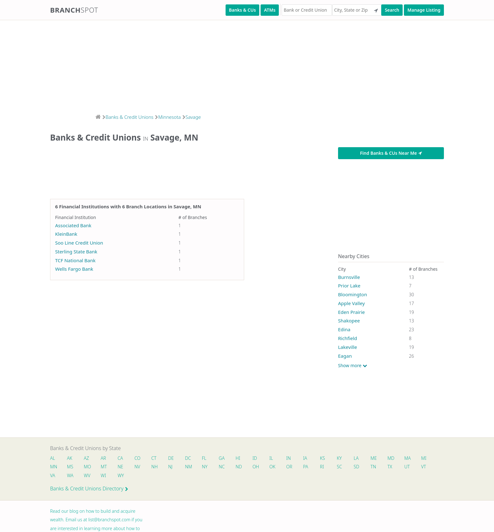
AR (104, 458)
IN (291, 458)
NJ (171, 467)
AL (52, 458)
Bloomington (352, 294)
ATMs (269, 10)
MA (412, 458)
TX (393, 467)
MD (394, 458)
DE (172, 458)
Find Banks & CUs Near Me (391, 153)
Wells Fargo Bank (74, 269)
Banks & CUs (242, 10)
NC (224, 467)
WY (121, 476)
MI (428, 458)
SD (360, 467)
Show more (352, 365)
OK (275, 467)
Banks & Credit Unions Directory (89, 489)
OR (292, 467)
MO (87, 467)
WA (70, 476)
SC (342, 467)
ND (241, 467)
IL (274, 458)
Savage (193, 117)
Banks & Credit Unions (129, 117)
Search (392, 10)
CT (155, 458)
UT (411, 467)
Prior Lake (349, 285)
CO (138, 458)
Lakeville (347, 347)
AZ (86, 458)
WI (104, 476)
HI (240, 458)
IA (308, 458)
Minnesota (169, 117)
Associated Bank (73, 225)
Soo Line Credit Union (79, 243)
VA (52, 476)
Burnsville (349, 277)
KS (325, 458)
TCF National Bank (75, 260)
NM (190, 467)
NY (207, 467)
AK (69, 458)
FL (206, 458)
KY (342, 458)
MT (104, 467)
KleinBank (66, 234)
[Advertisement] (189, 65)
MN (53, 467)
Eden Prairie (351, 312)
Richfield (347, 338)
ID (257, 458)
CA (121, 458)
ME (377, 458)
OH (258, 467)
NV (138, 467)
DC (189, 458)
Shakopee (349, 320)
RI (325, 467)
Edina (344, 329)
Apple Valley (351, 303)
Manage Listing (423, 10)
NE (121, 467)
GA (224, 458)
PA (308, 467)
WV (87, 476)
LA (359, 458)
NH (155, 467)
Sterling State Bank (76, 251)
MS (70, 467)
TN (377, 467)
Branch (74, 9)
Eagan (345, 356)
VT (428, 467)
